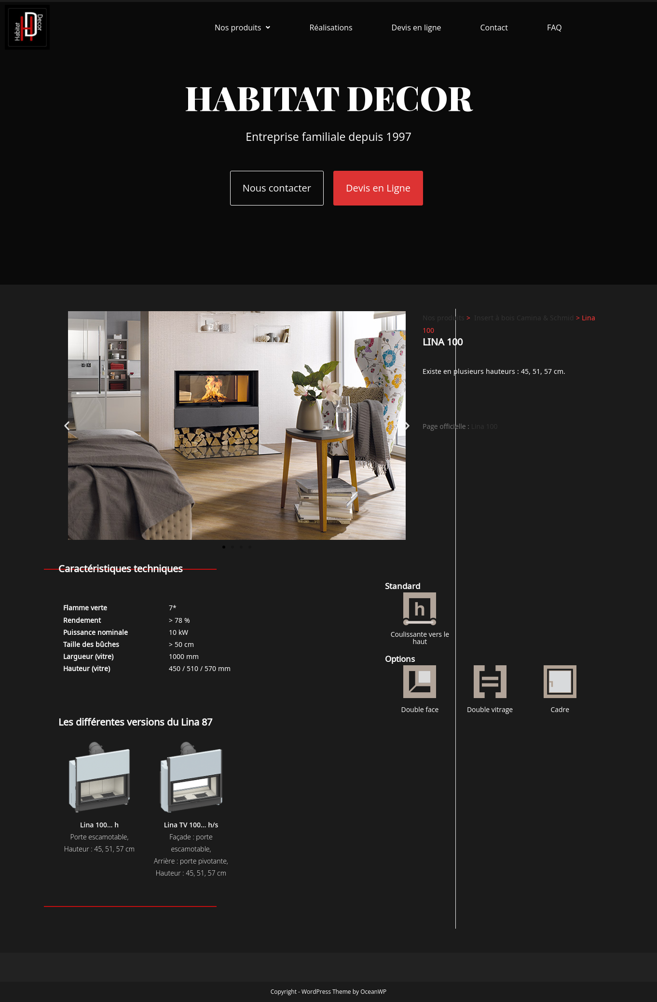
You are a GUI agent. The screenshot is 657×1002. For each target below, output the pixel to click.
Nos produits (242, 27)
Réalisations (330, 27)
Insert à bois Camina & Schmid (524, 317)
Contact (493, 27)
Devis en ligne (416, 27)
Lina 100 (484, 426)
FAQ (554, 27)
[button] (242, 27)
